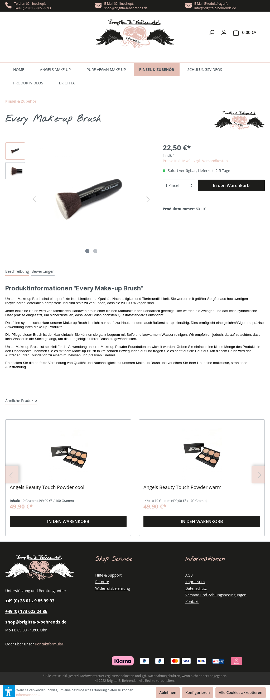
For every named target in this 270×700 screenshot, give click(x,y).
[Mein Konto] (224, 32)
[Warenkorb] (244, 32)
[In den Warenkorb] (231, 185)
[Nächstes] (148, 199)
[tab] (17, 271)
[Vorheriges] (34, 199)
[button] (9, 691)
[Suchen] (212, 32)
